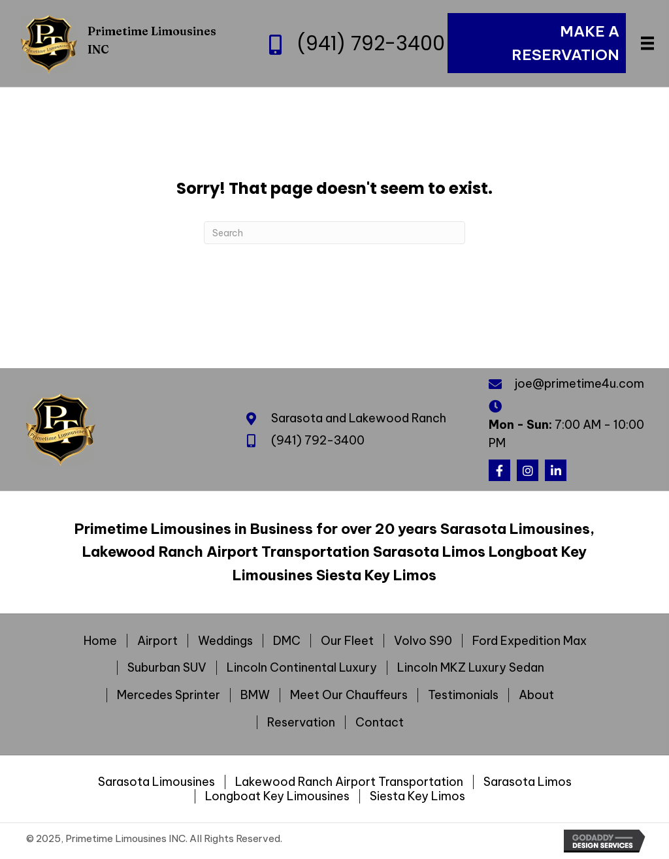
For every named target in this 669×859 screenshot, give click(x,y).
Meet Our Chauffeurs (349, 695)
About (536, 695)
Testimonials (463, 695)
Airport (157, 641)
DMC (287, 641)
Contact (379, 722)
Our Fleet (347, 641)
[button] (499, 470)
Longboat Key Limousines (277, 796)
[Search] (334, 232)
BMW (255, 695)
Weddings (225, 641)
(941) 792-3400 (371, 43)
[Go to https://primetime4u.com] (130, 43)
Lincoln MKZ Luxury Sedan (470, 668)
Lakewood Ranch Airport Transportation (349, 782)
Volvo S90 (423, 641)
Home (100, 641)
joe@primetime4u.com (579, 383)
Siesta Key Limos (417, 796)
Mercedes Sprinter (168, 695)
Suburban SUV (166, 668)
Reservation (301, 722)
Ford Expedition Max (529, 641)
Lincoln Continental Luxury (302, 668)
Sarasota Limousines (156, 782)
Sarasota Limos (527, 782)
